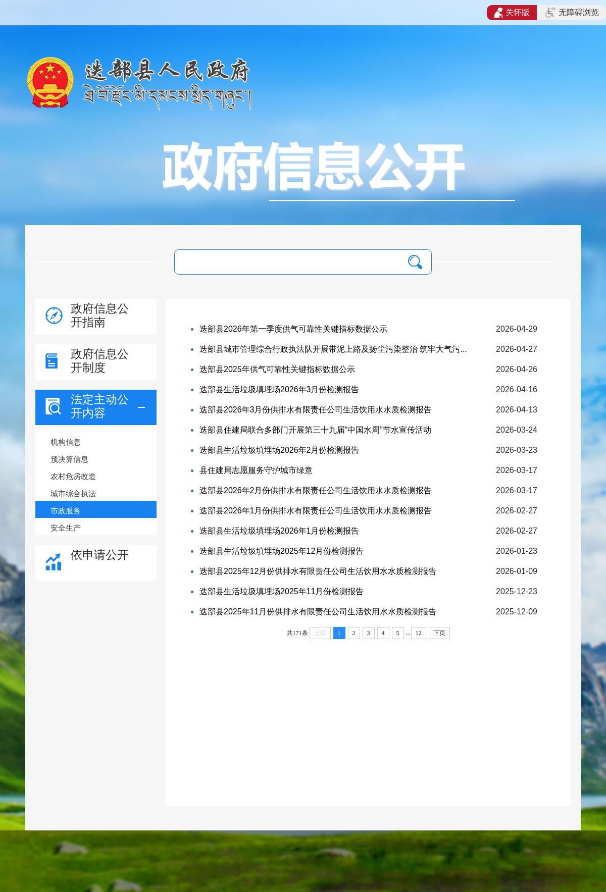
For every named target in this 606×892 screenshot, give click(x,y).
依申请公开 (100, 554)
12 (419, 633)
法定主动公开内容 (100, 406)
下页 (439, 633)
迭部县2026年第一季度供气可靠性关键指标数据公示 (293, 329)
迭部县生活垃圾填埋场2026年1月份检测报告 (279, 531)
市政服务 (65, 510)
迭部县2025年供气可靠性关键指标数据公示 (277, 369)
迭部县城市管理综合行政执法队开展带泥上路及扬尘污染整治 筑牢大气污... (333, 349)
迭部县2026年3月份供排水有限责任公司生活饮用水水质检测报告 (315, 409)
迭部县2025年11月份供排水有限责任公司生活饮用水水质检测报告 (317, 611)
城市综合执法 (73, 493)
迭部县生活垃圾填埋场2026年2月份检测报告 (279, 450)
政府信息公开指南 (100, 315)
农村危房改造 (73, 476)
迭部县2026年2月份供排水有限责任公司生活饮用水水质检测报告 (315, 490)
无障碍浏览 (572, 13)
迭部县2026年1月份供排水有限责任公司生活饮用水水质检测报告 (315, 510)
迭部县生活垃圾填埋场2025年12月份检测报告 (281, 551)
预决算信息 (69, 459)
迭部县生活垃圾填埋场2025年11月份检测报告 (281, 591)
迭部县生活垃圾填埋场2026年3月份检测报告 (279, 389)
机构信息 (65, 442)
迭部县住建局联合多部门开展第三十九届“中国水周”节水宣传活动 (315, 430)
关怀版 (512, 13)
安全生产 (65, 527)
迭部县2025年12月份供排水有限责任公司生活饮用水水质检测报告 (317, 571)
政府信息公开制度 (100, 360)
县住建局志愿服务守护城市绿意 (256, 470)
